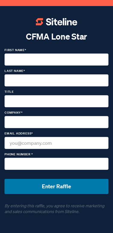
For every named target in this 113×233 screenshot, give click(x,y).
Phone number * (19, 154)
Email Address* (19, 133)
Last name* (15, 71)
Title (9, 91)
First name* (16, 50)
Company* (14, 112)
